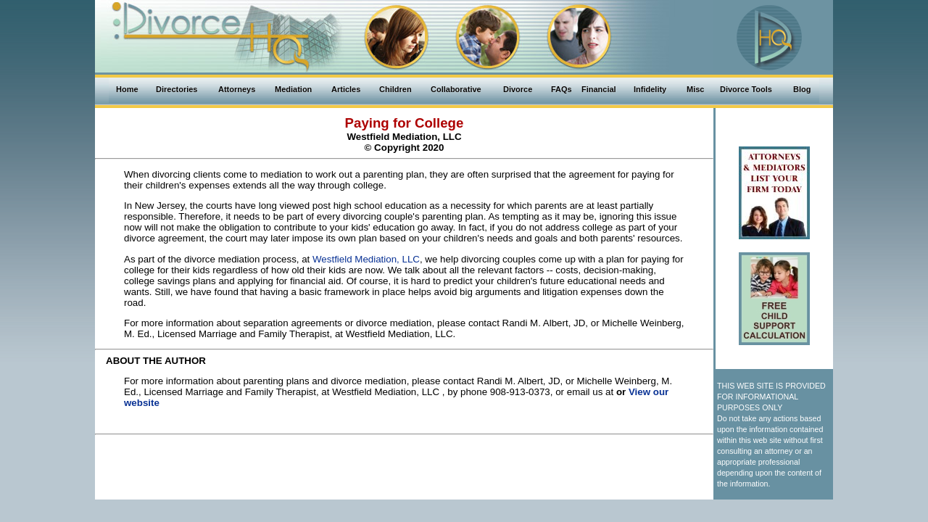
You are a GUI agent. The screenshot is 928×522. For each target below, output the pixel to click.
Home (127, 89)
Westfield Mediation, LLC (366, 259)
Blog (802, 89)
